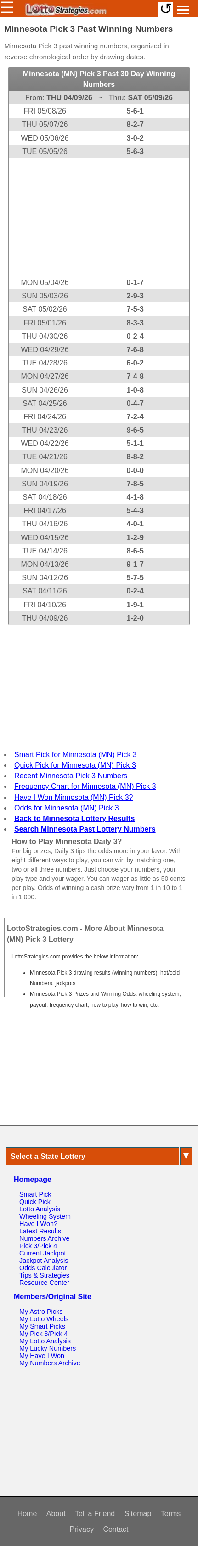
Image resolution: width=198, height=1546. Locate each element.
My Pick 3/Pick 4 (43, 1333)
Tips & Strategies (44, 1275)
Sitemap (138, 1513)
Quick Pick (35, 1201)
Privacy (81, 1529)
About (56, 1513)
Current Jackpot (42, 1253)
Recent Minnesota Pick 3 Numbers (70, 776)
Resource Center (44, 1282)
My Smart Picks (42, 1326)
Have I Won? (38, 1223)
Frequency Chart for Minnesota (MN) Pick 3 (85, 786)
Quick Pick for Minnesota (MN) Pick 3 (75, 765)
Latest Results (40, 1231)
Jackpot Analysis (43, 1260)
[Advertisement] (99, 217)
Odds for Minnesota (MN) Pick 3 (66, 808)
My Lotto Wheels (43, 1319)
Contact (115, 1529)
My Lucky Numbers (47, 1348)
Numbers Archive (44, 1238)
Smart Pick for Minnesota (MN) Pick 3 (75, 755)
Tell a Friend (95, 1513)
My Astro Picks (40, 1311)
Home (27, 1513)
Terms (171, 1513)
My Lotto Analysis (45, 1341)
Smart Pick (35, 1194)
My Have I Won (41, 1355)
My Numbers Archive (49, 1363)
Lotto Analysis (39, 1209)
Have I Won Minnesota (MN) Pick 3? (73, 797)
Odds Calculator (43, 1268)
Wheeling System (45, 1216)
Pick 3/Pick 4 (38, 1245)
